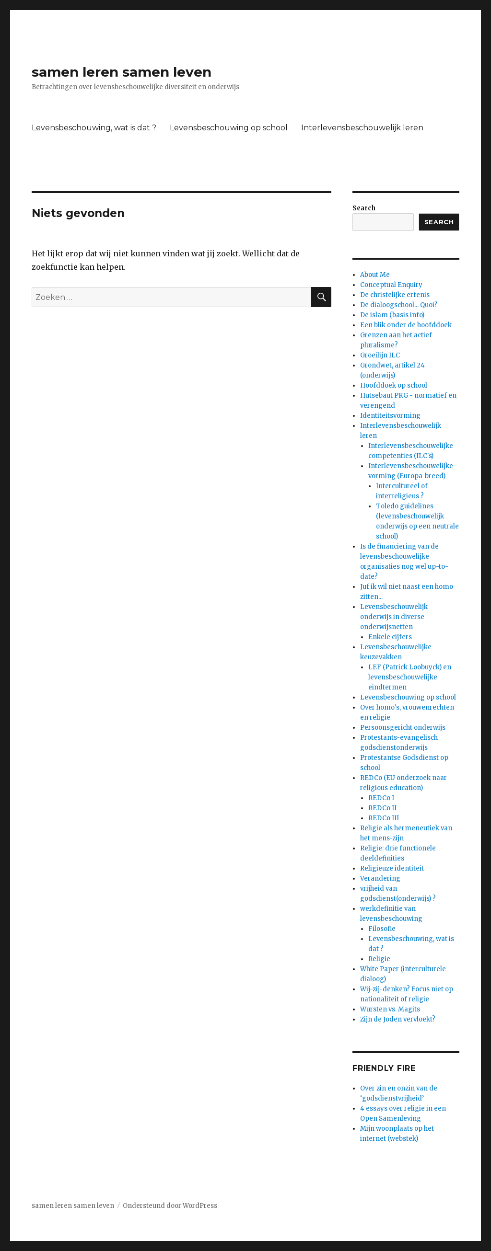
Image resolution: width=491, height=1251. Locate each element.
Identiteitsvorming (390, 416)
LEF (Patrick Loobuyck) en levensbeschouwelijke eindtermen (409, 677)
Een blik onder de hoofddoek (406, 325)
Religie (379, 959)
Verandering (380, 878)
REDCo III (383, 818)
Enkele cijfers (390, 637)
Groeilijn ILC (380, 355)
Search (363, 208)
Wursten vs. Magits (390, 1009)
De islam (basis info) (392, 315)
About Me (375, 275)
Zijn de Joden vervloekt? (397, 1019)
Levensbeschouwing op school (229, 127)
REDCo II (382, 808)
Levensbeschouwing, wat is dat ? (94, 127)
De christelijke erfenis (395, 295)
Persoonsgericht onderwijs (402, 727)
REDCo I (381, 798)
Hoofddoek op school (393, 385)
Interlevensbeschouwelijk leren (362, 127)
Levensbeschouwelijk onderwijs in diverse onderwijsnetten (394, 617)
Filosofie (382, 929)
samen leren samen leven (121, 72)
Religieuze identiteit (392, 868)
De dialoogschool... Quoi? (398, 305)
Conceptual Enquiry (391, 285)
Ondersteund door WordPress (170, 1206)
